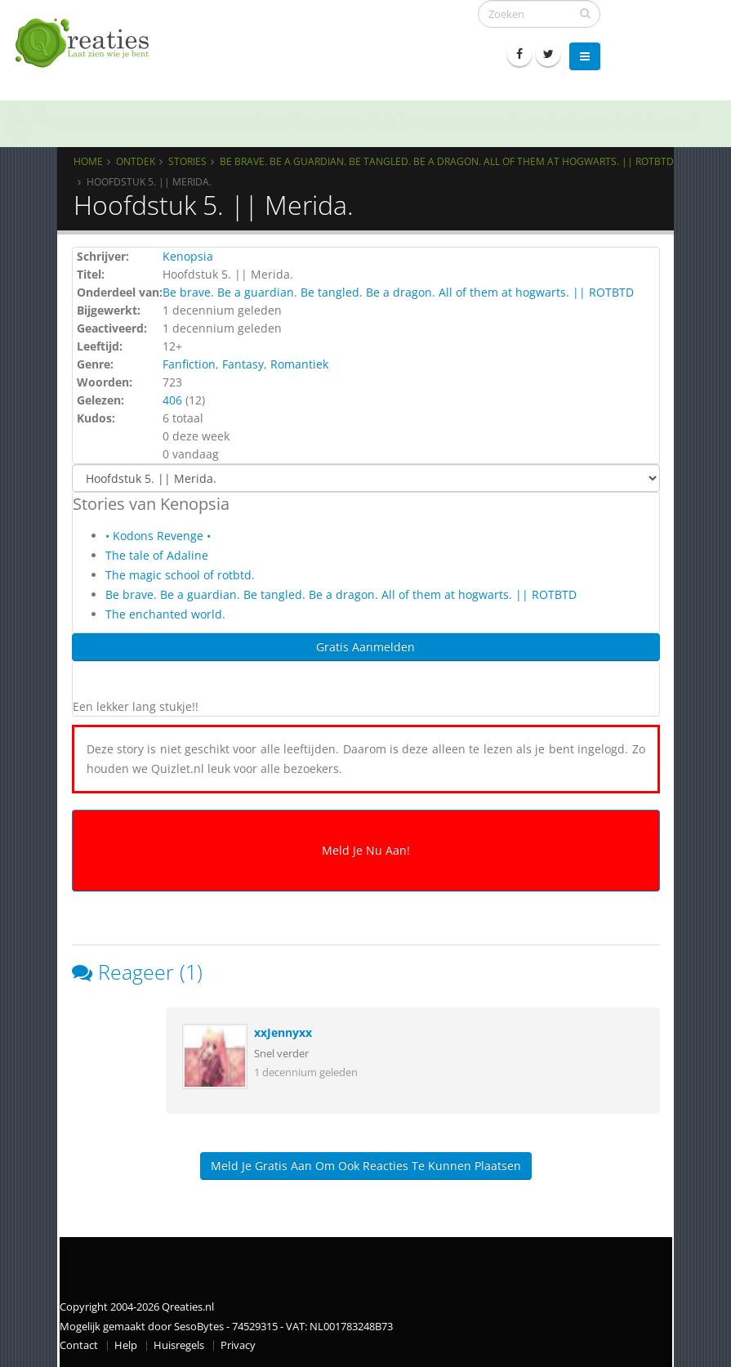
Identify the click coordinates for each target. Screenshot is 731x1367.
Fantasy (243, 364)
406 (172, 400)
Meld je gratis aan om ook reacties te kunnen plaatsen (366, 1165)
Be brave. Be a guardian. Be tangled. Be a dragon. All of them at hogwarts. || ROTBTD (447, 161)
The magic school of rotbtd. (180, 575)
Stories (187, 161)
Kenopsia (188, 256)
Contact (79, 1345)
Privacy (238, 1345)
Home (88, 161)
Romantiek (299, 364)
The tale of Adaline (156, 555)
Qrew (59, 121)
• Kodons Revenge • (158, 535)
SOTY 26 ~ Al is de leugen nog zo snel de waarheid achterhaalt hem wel (492, 121)
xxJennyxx (283, 1032)
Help (125, 1345)
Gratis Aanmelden (365, 646)
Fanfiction (189, 364)
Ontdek (135, 161)
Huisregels (179, 1345)
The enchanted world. (165, 614)
